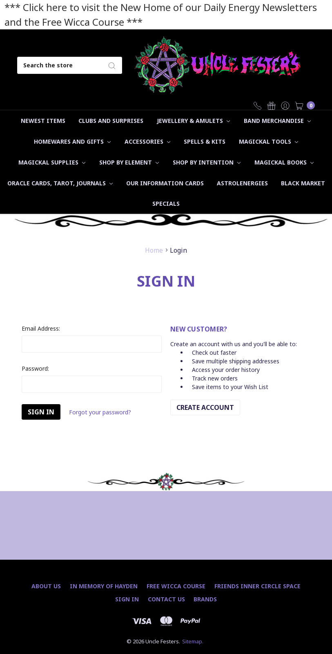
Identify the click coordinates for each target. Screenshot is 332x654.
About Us (46, 586)
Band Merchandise (277, 121)
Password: (35, 368)
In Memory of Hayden (104, 586)
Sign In (127, 599)
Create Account (205, 407)
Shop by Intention (207, 162)
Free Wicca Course (176, 586)
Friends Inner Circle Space (257, 586)
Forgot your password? (100, 412)
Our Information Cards (165, 183)
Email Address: (41, 328)
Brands (205, 599)
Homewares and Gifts (72, 141)
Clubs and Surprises (110, 121)
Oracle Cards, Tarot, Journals (60, 183)
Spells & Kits (204, 141)
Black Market (303, 183)
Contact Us (166, 599)
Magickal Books (284, 162)
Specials (166, 203)
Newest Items (43, 121)
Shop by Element (129, 162)
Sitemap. (192, 641)
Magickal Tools (268, 141)
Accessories (147, 141)
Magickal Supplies (51, 162)
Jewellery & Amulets (193, 121)
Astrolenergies (242, 183)
